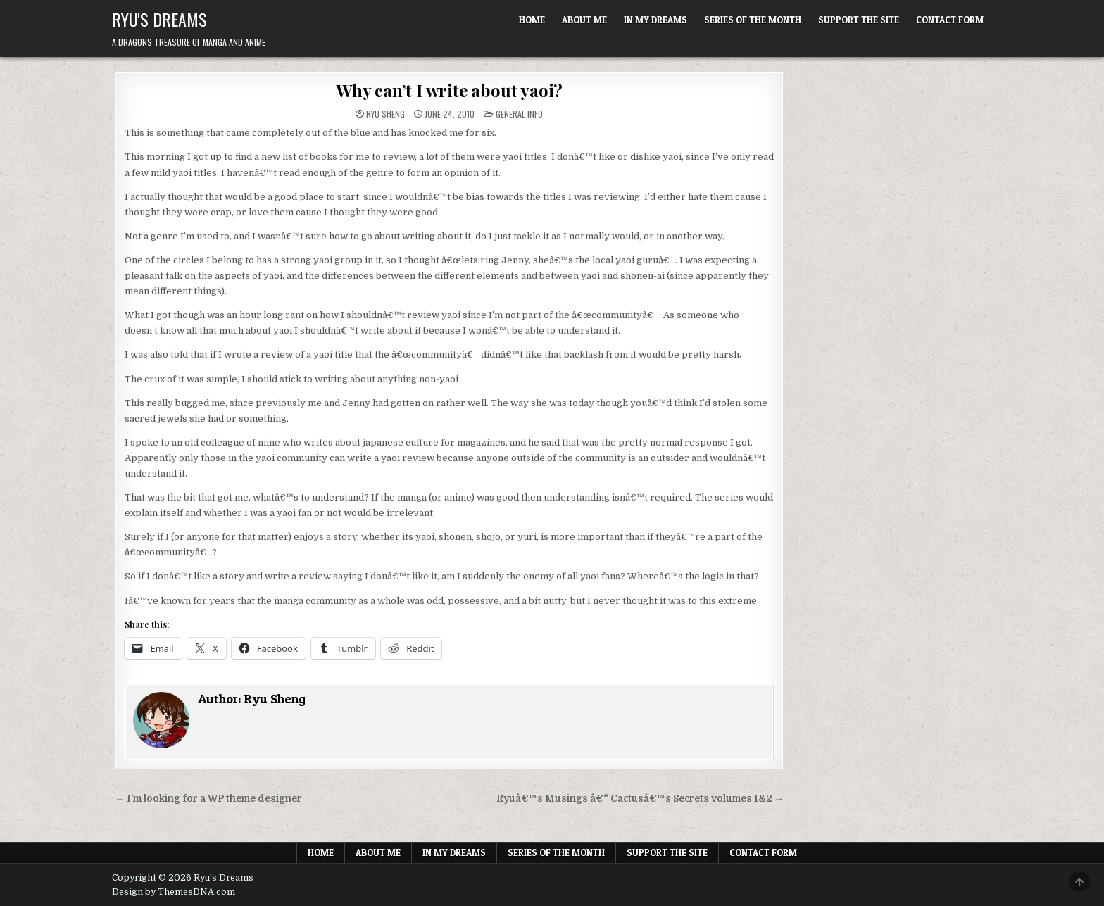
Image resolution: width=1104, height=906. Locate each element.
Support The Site (858, 19)
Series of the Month (752, 19)
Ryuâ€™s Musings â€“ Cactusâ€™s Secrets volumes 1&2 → (640, 798)
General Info (519, 114)
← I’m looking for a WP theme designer (208, 798)
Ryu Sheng (385, 114)
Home (532, 19)
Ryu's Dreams (159, 19)
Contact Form (950, 19)
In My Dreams (655, 19)
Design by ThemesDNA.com (173, 892)
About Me (584, 19)
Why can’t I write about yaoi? (449, 90)
